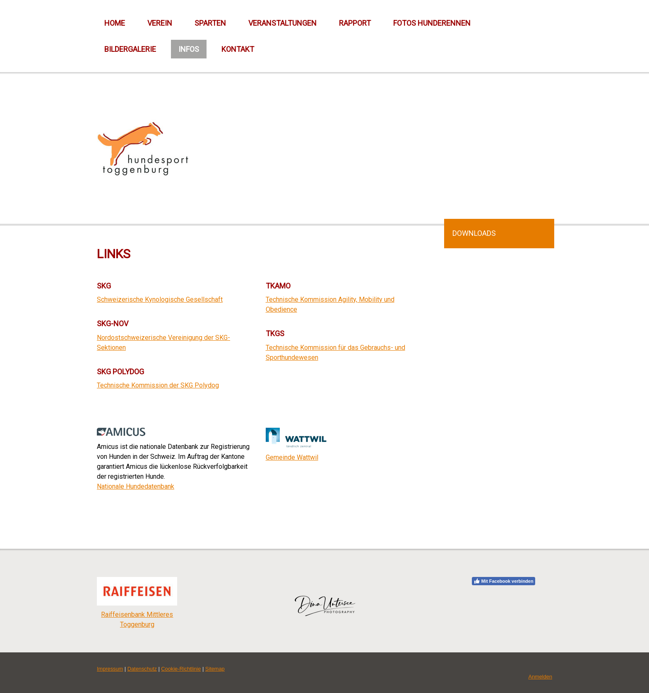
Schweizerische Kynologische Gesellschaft (160, 299)
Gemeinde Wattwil (292, 457)
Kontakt (237, 49)
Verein (159, 23)
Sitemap (215, 669)
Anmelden (540, 677)
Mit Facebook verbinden (504, 581)
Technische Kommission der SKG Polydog (158, 385)
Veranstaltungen (282, 23)
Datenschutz (142, 669)
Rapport (355, 23)
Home (114, 23)
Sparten (210, 23)
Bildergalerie (130, 49)
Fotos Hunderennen (432, 23)
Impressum (110, 669)
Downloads (474, 233)
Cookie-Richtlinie (181, 669)
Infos (188, 49)
